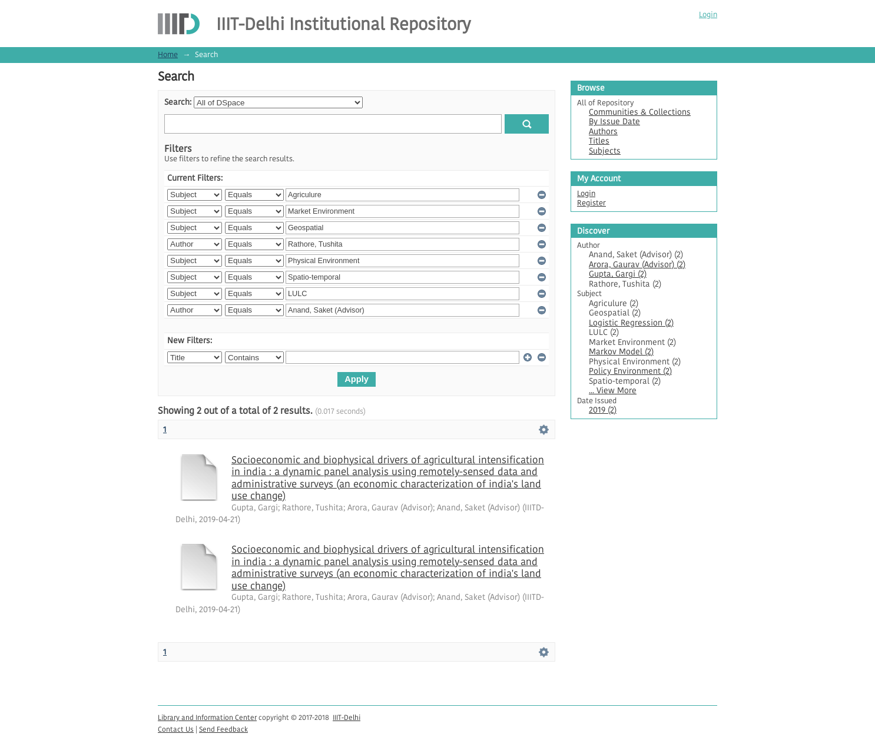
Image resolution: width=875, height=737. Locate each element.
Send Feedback (223, 729)
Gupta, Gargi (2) (618, 274)
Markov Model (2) (621, 352)
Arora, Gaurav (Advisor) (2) (637, 265)
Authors (603, 132)
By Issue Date (614, 122)
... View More (613, 391)
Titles (599, 141)
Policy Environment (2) (630, 371)
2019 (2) (603, 410)
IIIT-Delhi (346, 717)
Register (591, 203)
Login (708, 14)
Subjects (605, 151)
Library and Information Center (207, 717)
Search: (177, 102)
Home (168, 54)
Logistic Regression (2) (631, 323)
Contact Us (176, 729)
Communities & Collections (640, 112)
